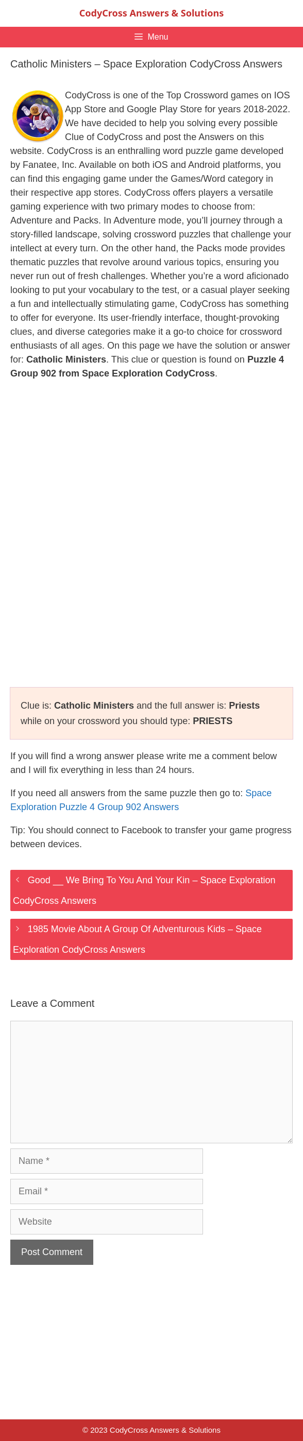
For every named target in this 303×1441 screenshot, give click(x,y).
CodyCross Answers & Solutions (151, 13)
